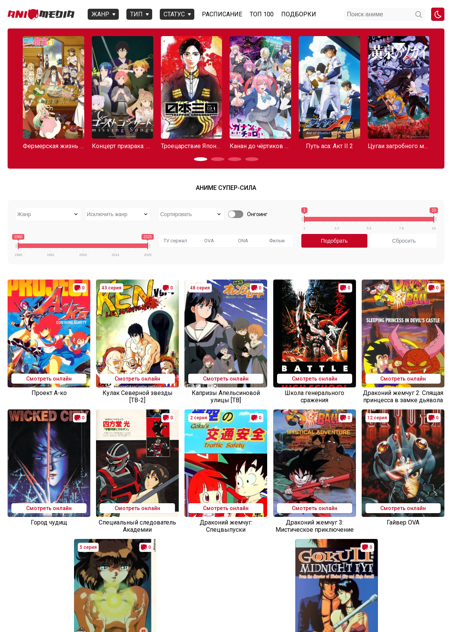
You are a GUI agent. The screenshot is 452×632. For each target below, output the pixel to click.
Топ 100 (259, 14)
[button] (200, 159)
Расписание (220, 14)
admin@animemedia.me (105, 614)
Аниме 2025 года (36, 600)
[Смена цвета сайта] (437, 14)
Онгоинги (77, 600)
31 (309, 567)
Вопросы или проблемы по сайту (137, 600)
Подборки (296, 14)
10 (279, 567)
